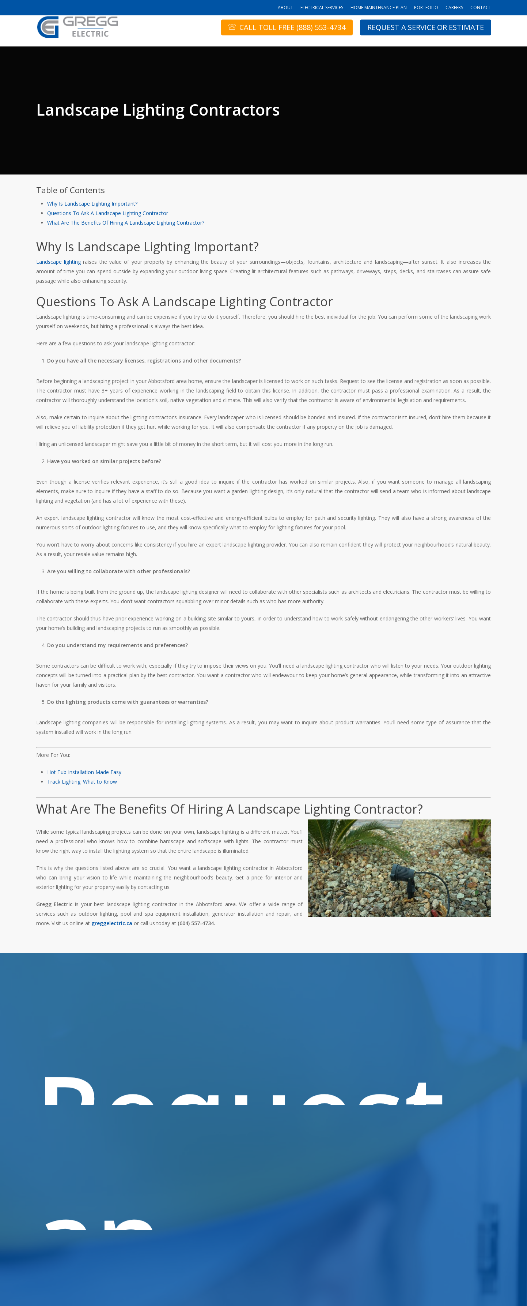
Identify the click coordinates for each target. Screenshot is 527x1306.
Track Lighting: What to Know (82, 781)
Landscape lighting (58, 261)
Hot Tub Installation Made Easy (84, 772)
